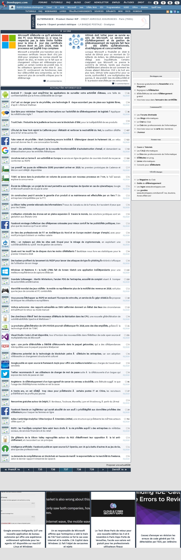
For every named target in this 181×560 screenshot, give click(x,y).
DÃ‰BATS (111, 11)
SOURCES (98, 11)
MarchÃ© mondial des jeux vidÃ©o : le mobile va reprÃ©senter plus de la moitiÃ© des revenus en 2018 (65, 290)
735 (40, 469)
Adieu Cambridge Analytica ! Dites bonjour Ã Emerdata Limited (65, 420)
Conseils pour (148, 165)
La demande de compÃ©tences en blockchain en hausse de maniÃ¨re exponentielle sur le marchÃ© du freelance (65, 457)
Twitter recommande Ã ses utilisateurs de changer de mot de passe (65, 374)
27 (127, 391)
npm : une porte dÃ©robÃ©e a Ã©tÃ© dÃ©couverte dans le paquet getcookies (65, 346)
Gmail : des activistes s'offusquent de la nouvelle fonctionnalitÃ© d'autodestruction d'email (65, 150)
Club (151, 2)
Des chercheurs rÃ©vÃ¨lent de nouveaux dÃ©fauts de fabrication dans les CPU (65, 318)
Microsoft (71, 7)
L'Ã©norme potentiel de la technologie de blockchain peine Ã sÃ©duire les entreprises (65, 355)
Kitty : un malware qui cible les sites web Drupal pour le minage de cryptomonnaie (65, 243)
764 (126, 419)
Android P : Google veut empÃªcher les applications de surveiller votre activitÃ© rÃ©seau (65, 94)
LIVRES (63, 11)
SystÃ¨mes (156, 7)
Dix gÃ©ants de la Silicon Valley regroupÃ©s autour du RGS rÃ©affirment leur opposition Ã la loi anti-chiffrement (65, 439)
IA (56, 7)
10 (127, 298)
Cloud (49, 7)
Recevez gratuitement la (153, 84)
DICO (127, 11)
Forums (42, 2)
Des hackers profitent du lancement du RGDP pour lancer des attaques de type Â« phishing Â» (65, 262)
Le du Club (146, 180)
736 (53, 469)
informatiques (146, 161)
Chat (87, 2)
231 (126, 335)
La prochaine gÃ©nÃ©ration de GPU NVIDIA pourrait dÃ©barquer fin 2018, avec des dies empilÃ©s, (65, 327)
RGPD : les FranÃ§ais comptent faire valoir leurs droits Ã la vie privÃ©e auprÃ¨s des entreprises (65, 429)
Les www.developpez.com (151, 187)
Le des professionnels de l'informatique (157, 125)
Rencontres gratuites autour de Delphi (65, 402)
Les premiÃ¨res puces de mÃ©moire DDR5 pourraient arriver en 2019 (65, 169)
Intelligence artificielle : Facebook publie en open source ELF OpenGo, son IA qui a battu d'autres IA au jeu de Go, (65, 448)
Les (147, 115)
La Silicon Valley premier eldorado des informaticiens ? (65, 206)
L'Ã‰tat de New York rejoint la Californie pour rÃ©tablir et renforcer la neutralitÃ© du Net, (65, 131)
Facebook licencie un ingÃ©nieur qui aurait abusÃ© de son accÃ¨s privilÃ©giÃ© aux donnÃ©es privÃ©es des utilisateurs (65, 411)
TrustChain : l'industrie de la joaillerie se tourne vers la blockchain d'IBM (64, 122)
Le (140, 122)
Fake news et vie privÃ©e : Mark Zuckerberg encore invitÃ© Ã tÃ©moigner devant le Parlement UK (65, 141)
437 (126, 131)
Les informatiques (147, 118)
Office (135, 7)
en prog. (145, 158)
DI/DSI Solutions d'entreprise (30, 7)
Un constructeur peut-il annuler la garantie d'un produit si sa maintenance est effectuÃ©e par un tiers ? (65, 197)
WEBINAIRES (51, 11)
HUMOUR (137, 11)
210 (126, 280)
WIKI (120, 11)
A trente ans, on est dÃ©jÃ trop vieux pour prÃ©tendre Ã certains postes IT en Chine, (65, 392)
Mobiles (144, 7)
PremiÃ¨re (12, 469)
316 (126, 158)
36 (127, 112)
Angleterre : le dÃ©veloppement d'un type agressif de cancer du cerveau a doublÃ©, (65, 383)
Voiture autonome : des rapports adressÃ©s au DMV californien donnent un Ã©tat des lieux (65, 308)
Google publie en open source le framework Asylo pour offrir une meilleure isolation (65, 364)
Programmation (113, 7)
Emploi (116, 2)
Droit (140, 2)
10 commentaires (53, 81)
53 (127, 149)
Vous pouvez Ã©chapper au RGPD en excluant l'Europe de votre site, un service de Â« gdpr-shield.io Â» (65, 299)
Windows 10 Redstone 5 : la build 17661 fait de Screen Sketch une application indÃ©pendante (65, 271)
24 (127, 410)
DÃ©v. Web (91, 7)
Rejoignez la (148, 90)
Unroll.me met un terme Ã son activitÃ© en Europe (65, 159)
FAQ (68, 2)
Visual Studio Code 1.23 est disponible (65, 336)
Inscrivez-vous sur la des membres (155, 129)
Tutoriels (57, 2)
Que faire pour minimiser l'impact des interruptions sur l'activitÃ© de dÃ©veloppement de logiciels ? (65, 113)
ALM (62, 7)
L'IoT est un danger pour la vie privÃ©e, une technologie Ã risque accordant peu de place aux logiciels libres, (65, 104)
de (149, 183)
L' (141, 132)
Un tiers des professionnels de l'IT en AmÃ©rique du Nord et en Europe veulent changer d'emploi (65, 234)
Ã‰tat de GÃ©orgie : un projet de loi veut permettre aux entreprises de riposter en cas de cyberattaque (65, 187)
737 (66, 469)
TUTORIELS (30, 11)
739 (92, 469)
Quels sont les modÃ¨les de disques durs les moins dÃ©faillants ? (65, 252)
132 (126, 270)
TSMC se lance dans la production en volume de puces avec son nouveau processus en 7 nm (65, 178)
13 (127, 307)
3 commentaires (120, 84)
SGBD (126, 7)
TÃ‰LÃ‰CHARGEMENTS (80, 11)
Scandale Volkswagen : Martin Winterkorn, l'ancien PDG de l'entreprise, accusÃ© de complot (65, 280)
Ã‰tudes (128, 2)
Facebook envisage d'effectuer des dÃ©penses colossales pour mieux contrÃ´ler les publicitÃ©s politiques (65, 225)
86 (127, 382)
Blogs (77, 2)
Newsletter (101, 2)
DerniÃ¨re (119, 469)
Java (81, 7)
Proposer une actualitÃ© (118, 465)
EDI (101, 7)
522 (126, 140)
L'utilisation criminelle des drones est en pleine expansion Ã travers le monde (65, 215)
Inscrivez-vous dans (157, 100)
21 (127, 93)
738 (79, 469)
